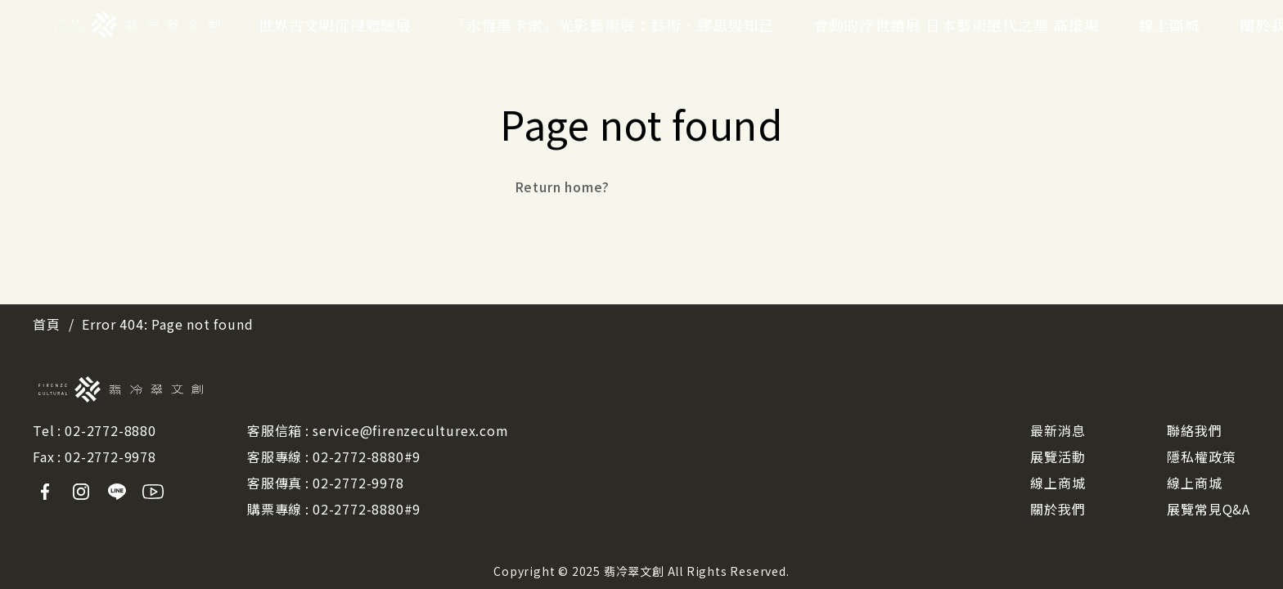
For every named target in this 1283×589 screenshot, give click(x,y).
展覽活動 (1057, 456)
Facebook (45, 491)
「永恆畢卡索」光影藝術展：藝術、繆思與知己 (612, 24)
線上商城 (1169, 24)
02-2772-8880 (110, 430)
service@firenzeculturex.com (411, 430)
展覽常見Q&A (1208, 509)
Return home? (562, 186)
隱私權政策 (1201, 456)
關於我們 (1057, 509)
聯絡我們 (1194, 430)
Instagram (81, 491)
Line (117, 491)
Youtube (153, 491)
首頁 (47, 324)
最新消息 (1057, 430)
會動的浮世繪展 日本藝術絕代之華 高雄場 (956, 24)
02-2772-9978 (110, 456)
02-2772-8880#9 (367, 456)
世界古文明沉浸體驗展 (335, 24)
